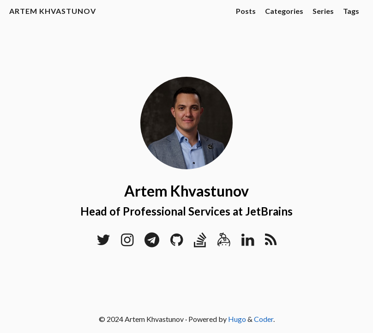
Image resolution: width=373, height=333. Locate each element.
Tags (351, 10)
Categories (284, 10)
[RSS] (271, 242)
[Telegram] (151, 242)
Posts (246, 10)
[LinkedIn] (247, 242)
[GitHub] (176, 242)
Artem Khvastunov (52, 10)
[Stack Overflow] (200, 242)
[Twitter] (103, 242)
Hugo (237, 318)
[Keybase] (223, 242)
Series (323, 10)
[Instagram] (127, 242)
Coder (263, 318)
